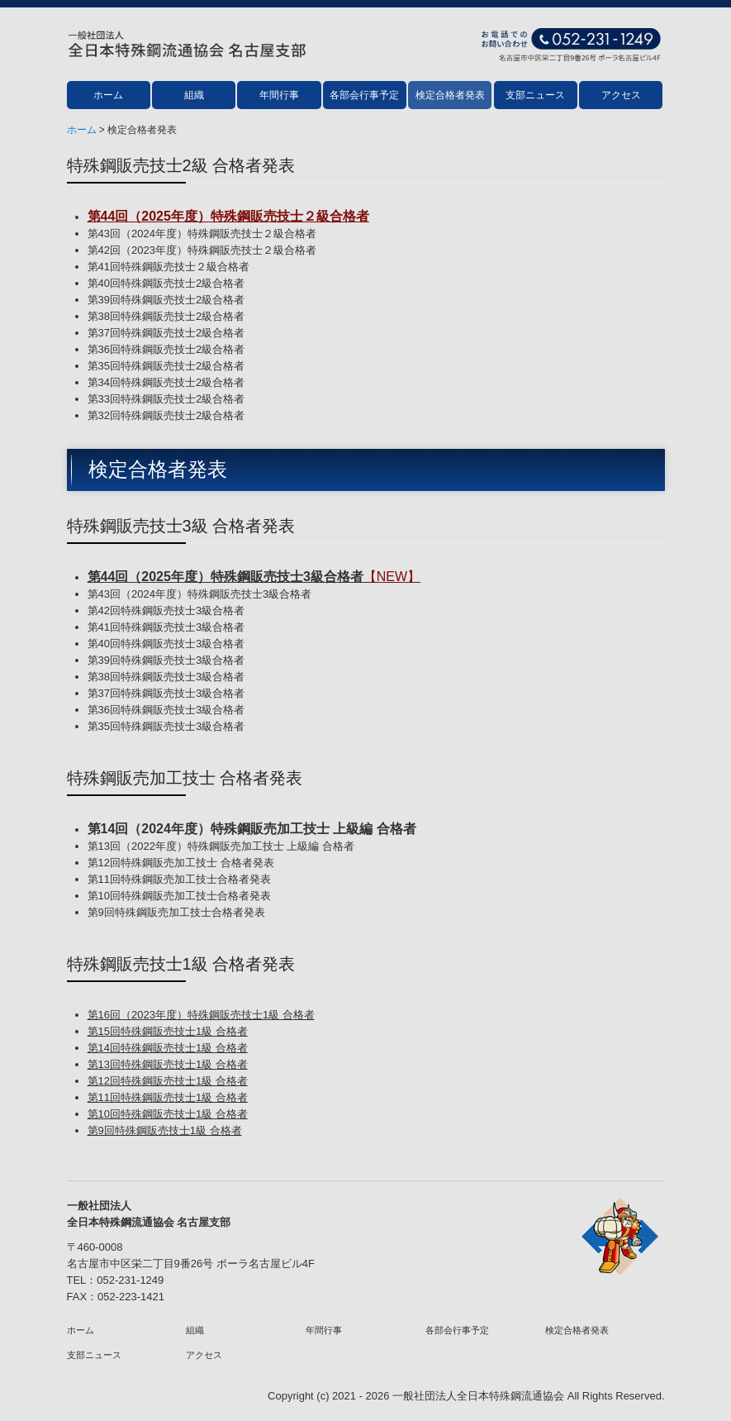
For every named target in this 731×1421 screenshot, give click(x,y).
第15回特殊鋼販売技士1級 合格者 (168, 1031)
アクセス (621, 95)
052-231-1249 (130, 1280)
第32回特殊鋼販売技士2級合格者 (166, 415)
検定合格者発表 (450, 95)
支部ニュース (535, 95)
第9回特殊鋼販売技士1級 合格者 (165, 1130)
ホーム (108, 95)
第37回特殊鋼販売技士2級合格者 (166, 333)
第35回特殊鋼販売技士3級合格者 (166, 726)
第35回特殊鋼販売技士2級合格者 (166, 366)
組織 (194, 95)
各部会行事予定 (364, 95)
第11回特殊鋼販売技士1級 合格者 (168, 1097)
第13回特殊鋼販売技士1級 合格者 (168, 1064)
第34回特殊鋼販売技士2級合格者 (166, 382)
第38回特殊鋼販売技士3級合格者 (166, 676)
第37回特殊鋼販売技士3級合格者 (166, 693)
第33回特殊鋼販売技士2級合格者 (166, 399)
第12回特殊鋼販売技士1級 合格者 (168, 1081)
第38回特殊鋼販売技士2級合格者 (166, 316)
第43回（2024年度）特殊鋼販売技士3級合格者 (200, 594)
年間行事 (279, 95)
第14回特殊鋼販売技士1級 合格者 (168, 1048)
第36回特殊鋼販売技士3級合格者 (166, 709)
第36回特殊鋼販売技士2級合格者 (166, 349)
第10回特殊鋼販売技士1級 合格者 (168, 1114)
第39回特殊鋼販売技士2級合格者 (166, 299)
